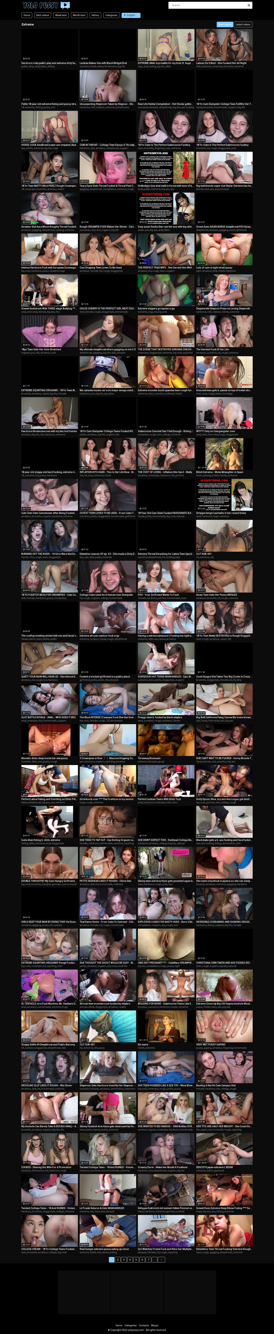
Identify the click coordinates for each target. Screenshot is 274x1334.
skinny (210, 925)
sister (101, 680)
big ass (176, 107)
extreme (239, 66)
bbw (111, 393)
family (225, 311)
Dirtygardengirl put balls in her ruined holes (221, 513)
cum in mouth (69, 884)
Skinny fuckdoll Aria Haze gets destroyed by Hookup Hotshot (108, 1126)
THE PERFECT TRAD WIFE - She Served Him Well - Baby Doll (166, 267)
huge (55, 148)
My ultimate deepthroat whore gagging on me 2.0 (108, 349)
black (93, 66)
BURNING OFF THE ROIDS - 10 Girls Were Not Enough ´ (49, 554)
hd (208, 148)
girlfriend (242, 230)
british (215, 475)
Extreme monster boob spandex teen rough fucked (166, 390)
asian (141, 230)
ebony (105, 1252)
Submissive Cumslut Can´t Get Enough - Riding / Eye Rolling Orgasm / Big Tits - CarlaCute (166, 431)
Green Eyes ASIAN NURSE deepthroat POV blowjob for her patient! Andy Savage (224, 226)
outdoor (94, 639)
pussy (47, 107)
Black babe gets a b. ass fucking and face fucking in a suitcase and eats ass (224, 840)
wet (53, 107)
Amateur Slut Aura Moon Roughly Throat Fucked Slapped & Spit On (49, 226)
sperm (32, 639)
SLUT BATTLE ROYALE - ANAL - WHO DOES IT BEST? (49, 717)
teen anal (32, 311)
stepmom (129, 1088)
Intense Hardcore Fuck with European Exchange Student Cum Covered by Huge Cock (49, 267)
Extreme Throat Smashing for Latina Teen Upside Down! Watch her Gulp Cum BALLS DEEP (166, 554)
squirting (188, 352)
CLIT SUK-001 (87, 1044)
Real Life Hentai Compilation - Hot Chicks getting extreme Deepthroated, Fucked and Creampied (166, 104)
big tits (121, 66)
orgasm (232, 107)
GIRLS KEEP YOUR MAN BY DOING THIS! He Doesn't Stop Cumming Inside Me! (49, 921)
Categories (111, 15)
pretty (104, 1129)
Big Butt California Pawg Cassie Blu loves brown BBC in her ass (224, 717)
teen (140, 148)
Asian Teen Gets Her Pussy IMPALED (216, 594)
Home (27, 15)
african (84, 1007)
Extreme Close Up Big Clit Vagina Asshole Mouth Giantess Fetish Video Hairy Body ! (224, 1003)
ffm (32, 557)
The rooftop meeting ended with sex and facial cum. (49, 635)
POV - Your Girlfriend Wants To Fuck (158, 594)
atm (238, 843)
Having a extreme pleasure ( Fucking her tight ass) (166, 635)
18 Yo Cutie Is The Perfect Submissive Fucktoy (164, 145)
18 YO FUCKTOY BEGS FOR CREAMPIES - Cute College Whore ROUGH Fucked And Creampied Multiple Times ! (49, 594)
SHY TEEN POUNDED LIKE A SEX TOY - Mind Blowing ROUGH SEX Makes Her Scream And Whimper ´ (166, 1085)
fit (234, 680)
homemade (220, 107)
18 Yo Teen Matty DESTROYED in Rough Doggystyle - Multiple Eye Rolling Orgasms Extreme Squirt (224, 635)
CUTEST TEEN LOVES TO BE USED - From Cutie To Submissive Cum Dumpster (108, 513)
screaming (60, 598)
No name (143, 1044)
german (210, 802)
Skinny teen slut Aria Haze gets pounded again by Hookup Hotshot (166, 881)
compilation (109, 189)
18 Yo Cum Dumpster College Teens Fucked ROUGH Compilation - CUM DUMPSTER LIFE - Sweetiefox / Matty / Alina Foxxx (108, 431)
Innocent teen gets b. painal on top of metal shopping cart (224, 390)
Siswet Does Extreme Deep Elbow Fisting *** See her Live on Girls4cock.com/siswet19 (224, 1208)
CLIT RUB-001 (204, 554)
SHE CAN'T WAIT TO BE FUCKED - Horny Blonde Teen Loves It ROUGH (224, 758)
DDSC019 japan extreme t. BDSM (214, 1167)
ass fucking (187, 107)
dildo (168, 66)
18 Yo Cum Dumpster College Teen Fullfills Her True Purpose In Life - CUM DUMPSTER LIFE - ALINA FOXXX (224, 104)
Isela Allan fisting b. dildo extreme (40, 840)
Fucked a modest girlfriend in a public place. (105, 676)
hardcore (207, 66)
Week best (61, 15)
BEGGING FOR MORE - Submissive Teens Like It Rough (166, 1003)
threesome (110, 66)
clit (212, 557)
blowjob (154, 107)
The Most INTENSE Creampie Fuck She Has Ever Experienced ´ (108, 717)
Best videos (42, 15)
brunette (228, 66)
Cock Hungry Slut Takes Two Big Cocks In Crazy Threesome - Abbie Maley (224, 676)
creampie (30, 189)
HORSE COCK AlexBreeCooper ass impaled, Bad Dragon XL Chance (49, 145)
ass (23, 148)
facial (199, 107)
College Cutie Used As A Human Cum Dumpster (106, 594)
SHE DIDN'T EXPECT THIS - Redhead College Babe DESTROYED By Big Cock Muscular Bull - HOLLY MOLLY (166, 840)
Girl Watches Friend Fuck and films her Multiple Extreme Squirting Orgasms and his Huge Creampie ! (166, 1249)
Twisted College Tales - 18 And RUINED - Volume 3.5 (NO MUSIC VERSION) (49, 1208)
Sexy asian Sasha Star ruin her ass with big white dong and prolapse (166, 226)
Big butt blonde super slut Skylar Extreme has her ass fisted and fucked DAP (224, 185)
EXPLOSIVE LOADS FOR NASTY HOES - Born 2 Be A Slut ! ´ (166, 921)
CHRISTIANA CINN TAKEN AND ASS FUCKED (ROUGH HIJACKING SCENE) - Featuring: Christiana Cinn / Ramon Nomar (224, 962)
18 (22, 107)
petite (29, 148)
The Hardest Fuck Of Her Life (212, 349)
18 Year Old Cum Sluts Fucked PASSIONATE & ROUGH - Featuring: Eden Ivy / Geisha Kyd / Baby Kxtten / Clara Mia (166, 513)
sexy (90, 475)
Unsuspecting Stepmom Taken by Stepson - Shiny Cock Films (108, 104)
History (95, 15)
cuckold (57, 925)
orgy (150, 311)
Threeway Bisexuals (149, 758)
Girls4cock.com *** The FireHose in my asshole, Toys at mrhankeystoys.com (108, 799)
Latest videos (243, 24)
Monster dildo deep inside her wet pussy (44, 758)
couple (174, 1007)
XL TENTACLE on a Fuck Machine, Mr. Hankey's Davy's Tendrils (49, 1003)
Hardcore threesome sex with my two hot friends (49, 431)
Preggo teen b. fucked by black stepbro (160, 717)
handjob (46, 884)
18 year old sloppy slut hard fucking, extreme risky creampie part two (49, 472)
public (24, 66)
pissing (207, 475)
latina (100, 66)
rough (214, 148)
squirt (46, 393)
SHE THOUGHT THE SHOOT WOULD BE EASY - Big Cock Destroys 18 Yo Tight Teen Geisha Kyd (108, 962)
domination (116, 720)
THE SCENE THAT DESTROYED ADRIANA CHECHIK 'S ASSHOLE (166, 349)
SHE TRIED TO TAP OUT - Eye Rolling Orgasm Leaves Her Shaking (108, 840)
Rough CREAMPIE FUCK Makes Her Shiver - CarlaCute (108, 226)
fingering (159, 148)
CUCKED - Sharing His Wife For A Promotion (46, 1167)
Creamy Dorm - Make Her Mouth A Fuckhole (163, 1167)
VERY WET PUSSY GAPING (210, 1044)
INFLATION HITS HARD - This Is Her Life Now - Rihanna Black (108, 472)
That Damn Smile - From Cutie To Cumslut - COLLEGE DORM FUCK (108, 921)
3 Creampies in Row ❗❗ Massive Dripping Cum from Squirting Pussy (108, 758)
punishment (122, 107)
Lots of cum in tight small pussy (214, 267)
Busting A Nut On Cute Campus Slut (216, 1085)
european (143, 107)
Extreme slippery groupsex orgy (156, 308)
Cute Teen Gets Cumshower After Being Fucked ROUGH (49, 513)
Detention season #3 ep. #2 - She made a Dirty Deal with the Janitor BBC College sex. (108, 554)
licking (218, 843)
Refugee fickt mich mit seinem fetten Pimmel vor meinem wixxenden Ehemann (166, 1208)
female (94, 271)
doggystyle (224, 148)
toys (140, 66)
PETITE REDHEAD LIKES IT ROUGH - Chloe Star (105, 881)
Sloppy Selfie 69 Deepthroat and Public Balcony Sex (49, 1044)
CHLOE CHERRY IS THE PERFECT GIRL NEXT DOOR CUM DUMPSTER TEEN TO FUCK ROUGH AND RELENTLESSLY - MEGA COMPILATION (108, 308)
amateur (100, 148)
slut (93, 148)
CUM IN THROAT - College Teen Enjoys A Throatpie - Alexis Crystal (108, 145)
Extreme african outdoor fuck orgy (99, 635)
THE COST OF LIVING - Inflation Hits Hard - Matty (165, 472)
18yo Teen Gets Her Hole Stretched (41, 349)
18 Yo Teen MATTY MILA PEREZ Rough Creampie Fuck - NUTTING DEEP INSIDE (49, 185)
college (166, 434)
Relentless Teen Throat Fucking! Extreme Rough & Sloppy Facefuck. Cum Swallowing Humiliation (224, 1249)
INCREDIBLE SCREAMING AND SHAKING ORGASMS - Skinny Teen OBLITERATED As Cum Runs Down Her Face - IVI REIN (224, 921)
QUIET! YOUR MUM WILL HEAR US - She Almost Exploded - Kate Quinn (49, 676)
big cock (25, 271)
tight (198, 271)
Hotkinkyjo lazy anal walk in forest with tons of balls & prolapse (166, 185)
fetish (221, 271)
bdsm (44, 66)
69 (163, 557)
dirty (31, 66)
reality (122, 1007)
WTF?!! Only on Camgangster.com (215, 431)
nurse (232, 230)
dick (198, 66)
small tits (218, 66)
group (161, 761)
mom (199, 475)
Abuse (154, 1325)
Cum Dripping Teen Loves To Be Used (101, 267)
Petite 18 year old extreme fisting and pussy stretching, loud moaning (49, 104)
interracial (213, 720)
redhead (170, 393)
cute (167, 148)
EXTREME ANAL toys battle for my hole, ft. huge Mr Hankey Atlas (166, 63)
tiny (58, 311)
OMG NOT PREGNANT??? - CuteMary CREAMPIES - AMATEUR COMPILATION (166, 962)
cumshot (84, 66)
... (154, 1259)
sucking (59, 230)
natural (180, 516)
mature (100, 107)
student (54, 271)
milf (93, 107)
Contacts (144, 1325)
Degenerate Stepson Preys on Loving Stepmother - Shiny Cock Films (224, 308)
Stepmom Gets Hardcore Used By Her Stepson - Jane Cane (108, 1085)
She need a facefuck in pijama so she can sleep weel (224, 881)
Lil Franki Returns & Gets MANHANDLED (102, 1208)
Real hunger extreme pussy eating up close (104, 1249)
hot (45, 680)
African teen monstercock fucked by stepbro (105, 1003)
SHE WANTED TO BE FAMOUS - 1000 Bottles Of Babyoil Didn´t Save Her (166, 1126)
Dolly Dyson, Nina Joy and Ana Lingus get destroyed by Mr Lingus (224, 799)
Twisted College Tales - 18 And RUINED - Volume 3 (108, 1167)
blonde (200, 189)
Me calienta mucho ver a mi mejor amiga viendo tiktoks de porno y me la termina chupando (108, 390)
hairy (214, 1007)
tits (37, 352)
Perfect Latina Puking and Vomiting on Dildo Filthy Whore (49, 799)
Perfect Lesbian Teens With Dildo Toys (159, 799)
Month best (79, 15)
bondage (228, 393)
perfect (180, 475)
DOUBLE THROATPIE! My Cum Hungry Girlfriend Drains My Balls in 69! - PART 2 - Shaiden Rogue (49, 881)
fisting (51, 66)
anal (37, 66)
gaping (207, 1047)
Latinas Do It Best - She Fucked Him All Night (221, 63)
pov (33, 352)
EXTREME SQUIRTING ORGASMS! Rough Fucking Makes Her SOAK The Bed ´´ (49, 962)
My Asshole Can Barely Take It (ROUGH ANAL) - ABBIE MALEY (49, 1126)
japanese (219, 1170)
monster (26, 761)
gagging (84, 189)
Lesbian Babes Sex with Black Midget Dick (103, 63)
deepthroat (165, 107)
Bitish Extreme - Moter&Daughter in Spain (219, 472)
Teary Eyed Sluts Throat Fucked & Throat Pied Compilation (108, 185)
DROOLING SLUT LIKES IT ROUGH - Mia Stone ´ (47, 1085)
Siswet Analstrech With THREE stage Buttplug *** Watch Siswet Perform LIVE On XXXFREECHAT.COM (49, 308)
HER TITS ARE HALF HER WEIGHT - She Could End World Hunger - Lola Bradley (224, 1126)
